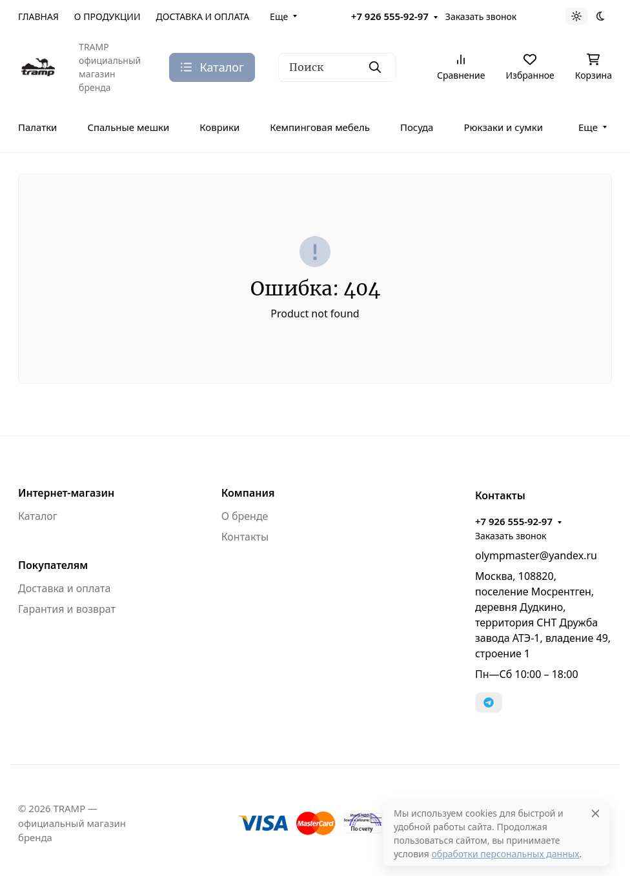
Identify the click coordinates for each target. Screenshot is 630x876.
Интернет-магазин (66, 493)
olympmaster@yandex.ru (536, 555)
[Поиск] (337, 67)
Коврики (219, 127)
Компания (248, 493)
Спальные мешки (128, 127)
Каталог (37, 516)
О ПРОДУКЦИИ (107, 16)
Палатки (37, 127)
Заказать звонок (480, 16)
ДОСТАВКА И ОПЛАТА (203, 16)
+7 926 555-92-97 (390, 16)
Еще (279, 16)
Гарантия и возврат (67, 609)
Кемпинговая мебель (320, 127)
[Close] (595, 813)
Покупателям (53, 565)
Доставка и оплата (64, 588)
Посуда (416, 127)
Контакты (245, 537)
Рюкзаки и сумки (503, 127)
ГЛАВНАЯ (38, 16)
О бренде (245, 516)
